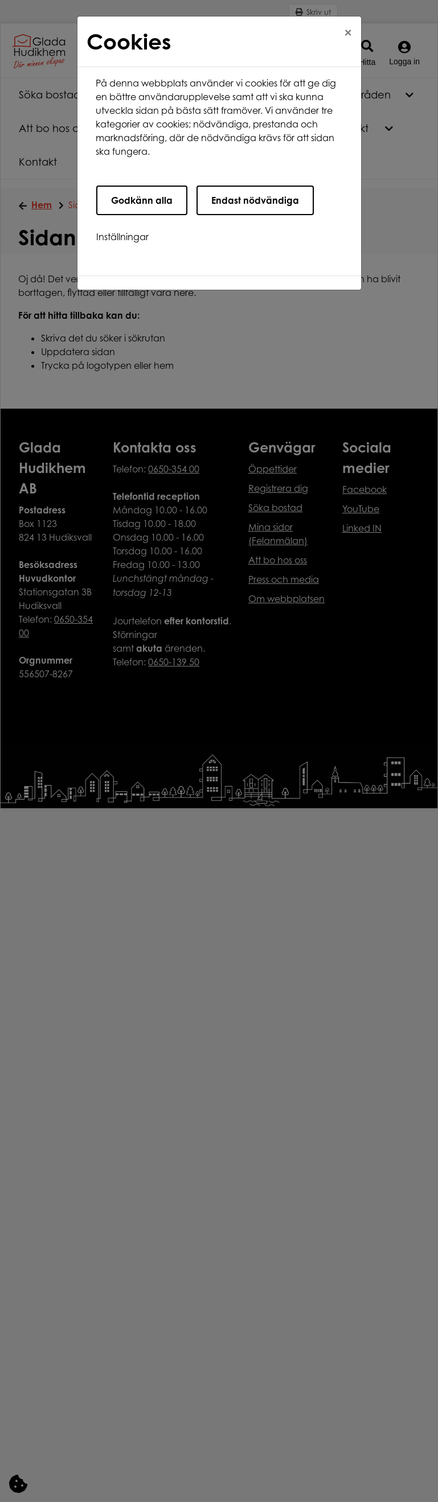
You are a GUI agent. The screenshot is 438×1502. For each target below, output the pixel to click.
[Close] (348, 32)
